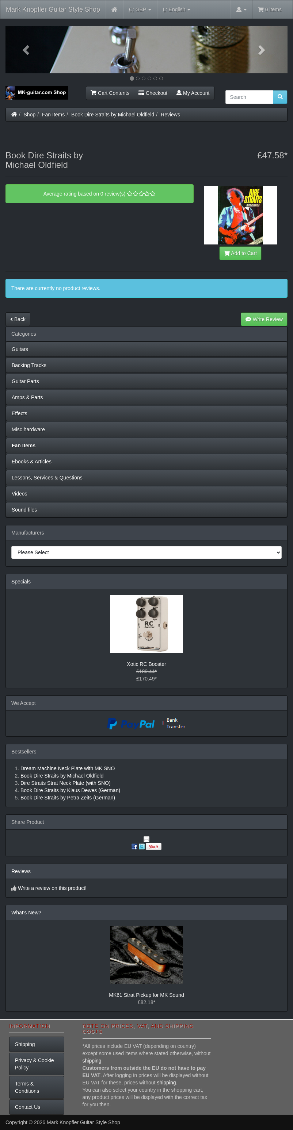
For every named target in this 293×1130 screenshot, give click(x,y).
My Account (192, 93)
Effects (19, 413)
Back (18, 319)
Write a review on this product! (52, 888)
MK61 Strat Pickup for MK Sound (146, 995)
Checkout (152, 93)
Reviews (170, 114)
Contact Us (27, 1107)
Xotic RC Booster (146, 664)
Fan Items (53, 114)
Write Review (264, 319)
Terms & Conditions (27, 1087)
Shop (30, 114)
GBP (140, 10)
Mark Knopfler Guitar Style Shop (53, 9)
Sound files (24, 510)
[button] (26, 49)
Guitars (20, 349)
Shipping (25, 1044)
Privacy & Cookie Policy (34, 1064)
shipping (92, 1061)
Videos (19, 494)
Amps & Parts (27, 397)
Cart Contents (110, 93)
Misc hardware (28, 429)
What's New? (26, 912)
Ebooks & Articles (32, 461)
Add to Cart (240, 253)
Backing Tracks (29, 365)
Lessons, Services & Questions (47, 478)
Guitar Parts (25, 381)
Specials (21, 582)
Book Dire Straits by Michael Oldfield (112, 114)
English (176, 10)
